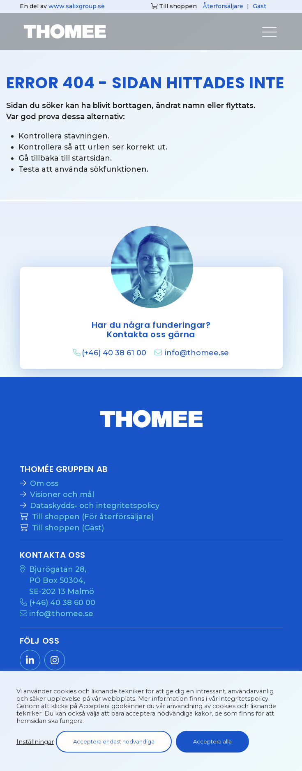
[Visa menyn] (262, 34)
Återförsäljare (223, 6)
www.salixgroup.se (76, 6)
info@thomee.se (197, 352)
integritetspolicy (243, 698)
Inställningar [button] (35, 742)
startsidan (91, 158)
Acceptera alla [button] (212, 741)
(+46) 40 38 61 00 (115, 352)
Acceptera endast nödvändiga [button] (113, 741)
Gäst (259, 6)
